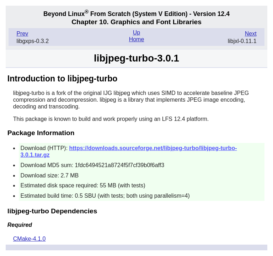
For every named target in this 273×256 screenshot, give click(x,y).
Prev (22, 34)
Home (136, 39)
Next (251, 34)
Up (136, 33)
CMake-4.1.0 (29, 239)
